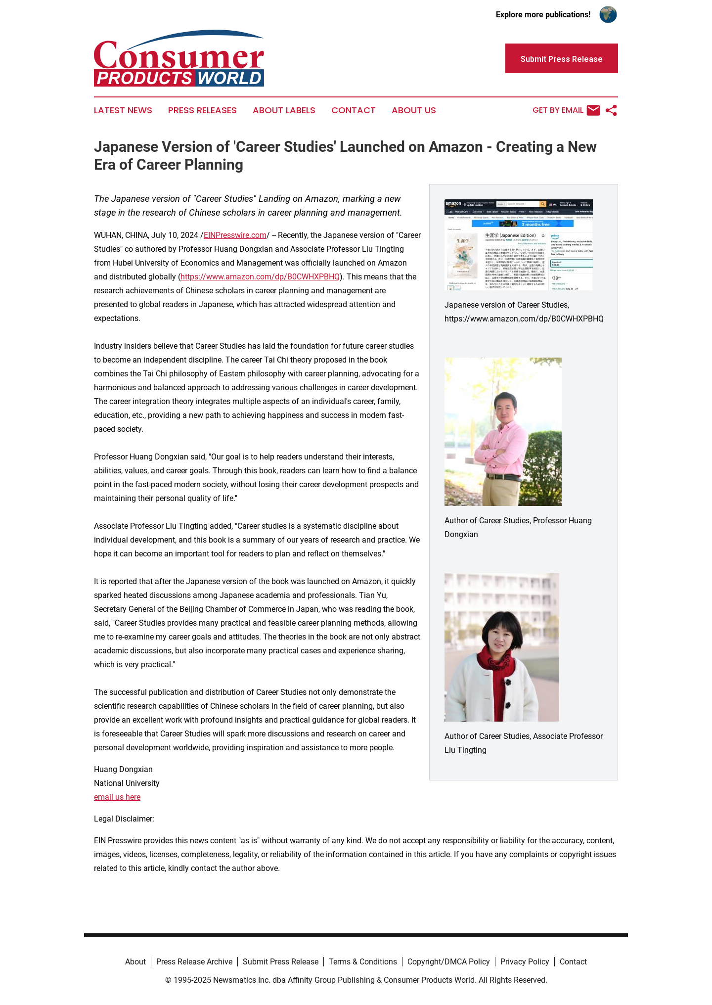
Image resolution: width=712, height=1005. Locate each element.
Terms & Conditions (363, 961)
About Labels (284, 110)
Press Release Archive (194, 961)
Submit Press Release (280, 961)
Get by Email (566, 110)
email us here (117, 797)
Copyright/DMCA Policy (448, 961)
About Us (414, 110)
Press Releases (202, 110)
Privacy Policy (524, 961)
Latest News (123, 110)
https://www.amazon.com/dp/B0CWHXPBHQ (260, 276)
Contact (353, 110)
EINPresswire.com (235, 235)
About (135, 961)
